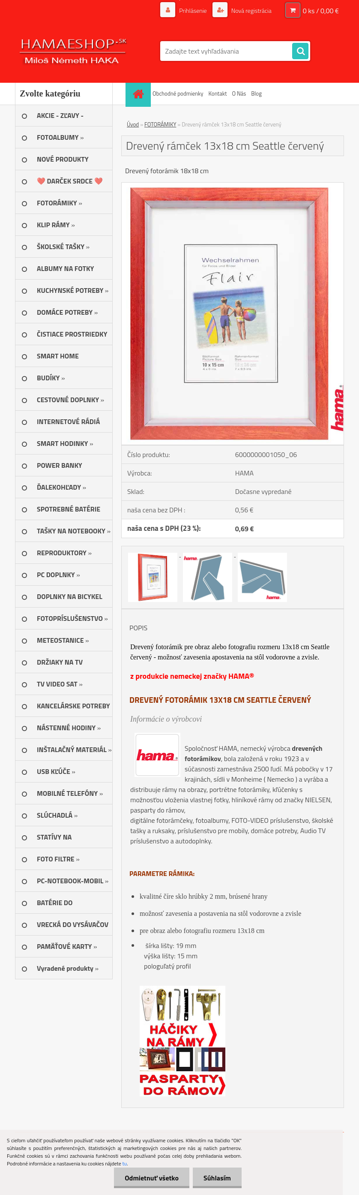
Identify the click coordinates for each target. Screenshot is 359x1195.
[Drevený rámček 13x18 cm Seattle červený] (233, 186)
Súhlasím (217, 1178)
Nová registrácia (251, 10)
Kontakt (218, 93)
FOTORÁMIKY (160, 124)
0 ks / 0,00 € (321, 11)
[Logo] (74, 51)
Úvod (133, 124)
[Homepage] (139, 94)
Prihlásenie (193, 10)
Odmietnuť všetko (152, 1178)
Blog (256, 93)
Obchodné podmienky (178, 93)
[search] (300, 51)
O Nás (239, 93)
